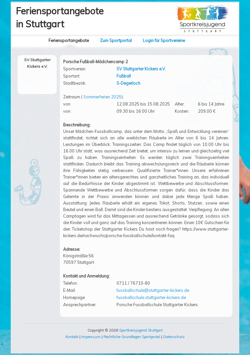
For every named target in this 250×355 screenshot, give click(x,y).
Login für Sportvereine (164, 40)
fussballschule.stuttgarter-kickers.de (151, 297)
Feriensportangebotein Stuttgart (60, 17)
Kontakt (71, 336)
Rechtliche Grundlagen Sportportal (132, 336)
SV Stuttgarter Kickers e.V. (141, 68)
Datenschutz (174, 336)
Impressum (91, 336)
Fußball (124, 75)
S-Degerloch (128, 83)
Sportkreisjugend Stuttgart (141, 330)
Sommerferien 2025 (102, 96)
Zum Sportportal (116, 40)
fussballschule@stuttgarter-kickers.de (153, 290)
